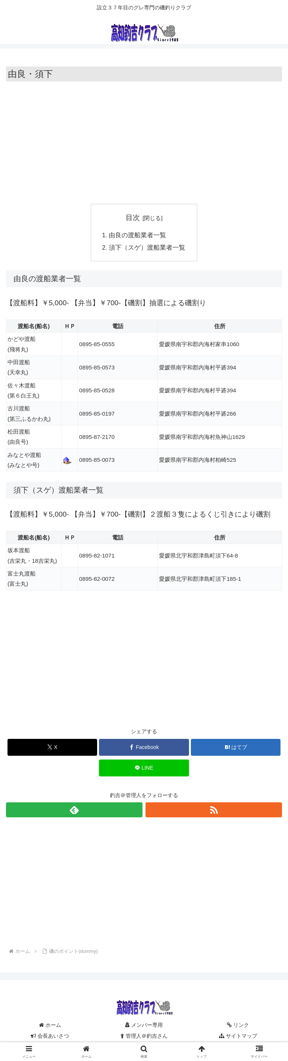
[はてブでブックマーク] (235, 748)
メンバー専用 (144, 1026)
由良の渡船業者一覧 (137, 235)
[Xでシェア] (52, 748)
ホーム (50, 1026)
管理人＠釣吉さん (144, 1037)
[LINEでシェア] (144, 768)
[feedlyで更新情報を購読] (74, 810)
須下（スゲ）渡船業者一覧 (147, 248)
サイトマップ (238, 1037)
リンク (238, 1026)
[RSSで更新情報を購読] (214, 810)
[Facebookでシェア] (144, 748)
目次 (133, 218)
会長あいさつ (50, 1037)
